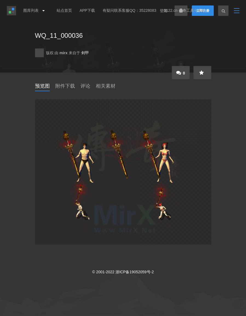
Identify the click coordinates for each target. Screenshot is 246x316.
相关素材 (105, 86)
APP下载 (87, 10)
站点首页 (64, 10)
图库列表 (32, 10)
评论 (85, 86)
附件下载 (65, 86)
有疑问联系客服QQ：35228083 (129, 10)
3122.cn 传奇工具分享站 (185, 10)
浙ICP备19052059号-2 (134, 272)
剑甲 (85, 53)
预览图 (42, 86)
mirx (63, 53)
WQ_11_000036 (59, 35)
